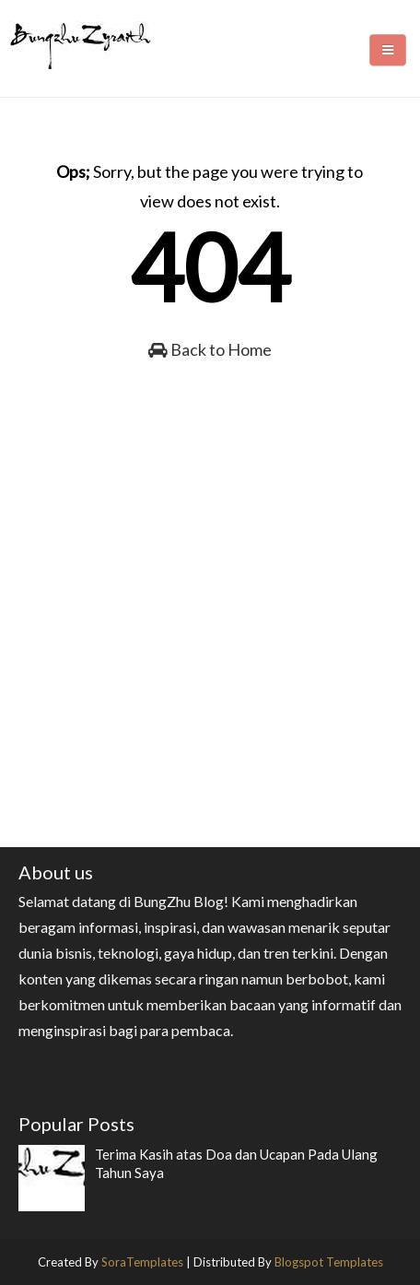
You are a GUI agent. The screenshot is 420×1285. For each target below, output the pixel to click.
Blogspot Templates (328, 1262)
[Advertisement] (210, 667)
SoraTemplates (142, 1262)
